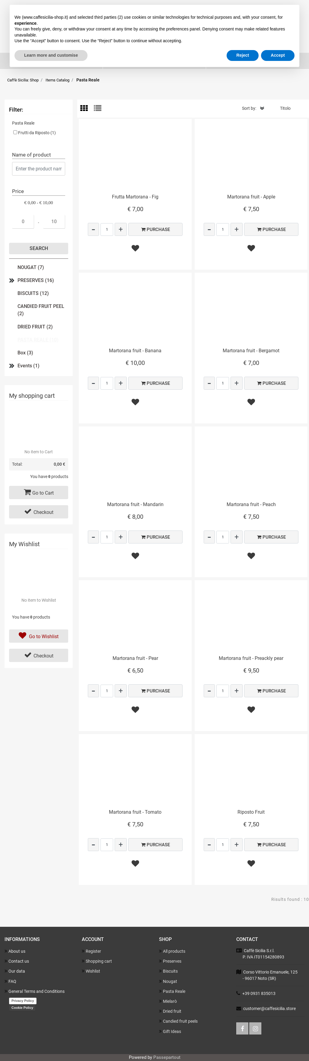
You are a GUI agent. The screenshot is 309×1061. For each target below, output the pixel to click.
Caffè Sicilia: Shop (23, 80)
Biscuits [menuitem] (168, 971)
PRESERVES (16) (36, 280)
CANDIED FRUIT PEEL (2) (41, 309)
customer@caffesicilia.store (269, 1008)
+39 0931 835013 (259, 993)
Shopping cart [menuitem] (97, 961)
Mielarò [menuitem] (168, 1001)
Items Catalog (57, 80)
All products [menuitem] (172, 951)
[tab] (87, 109)
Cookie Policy (22, 1007)
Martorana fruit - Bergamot (251, 350)
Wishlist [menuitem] (91, 971)
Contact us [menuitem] (17, 961)
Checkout (38, 511)
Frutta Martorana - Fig (135, 197)
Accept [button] (278, 55)
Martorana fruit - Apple (251, 197)
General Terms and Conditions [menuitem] (35, 991)
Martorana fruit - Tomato (135, 812)
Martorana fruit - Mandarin (135, 504)
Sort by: (249, 108)
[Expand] (11, 280)
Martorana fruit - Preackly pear (251, 658)
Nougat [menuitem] (168, 981)
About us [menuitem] (15, 951)
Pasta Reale (88, 80)
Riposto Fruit (251, 812)
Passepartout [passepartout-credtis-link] (166, 1057)
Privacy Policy (22, 1000)
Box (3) (25, 353)
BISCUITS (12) (33, 293)
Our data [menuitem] (15, 971)
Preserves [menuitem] (170, 961)
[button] (38, 248)
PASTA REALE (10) (38, 340)
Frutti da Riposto (37, 132)
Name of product (31, 155)
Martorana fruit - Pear (135, 658)
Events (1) (29, 366)
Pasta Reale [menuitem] (172, 991)
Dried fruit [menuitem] (170, 1011)
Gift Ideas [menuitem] (170, 1031)
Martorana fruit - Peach (251, 504)
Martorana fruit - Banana (135, 350)
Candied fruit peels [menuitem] (178, 1021)
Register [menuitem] (91, 951)
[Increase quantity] (121, 229)
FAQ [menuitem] (10, 981)
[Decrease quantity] (93, 229)
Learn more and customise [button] (51, 55)
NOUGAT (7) (31, 267)
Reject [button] (242, 55)
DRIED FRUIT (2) (35, 327)
